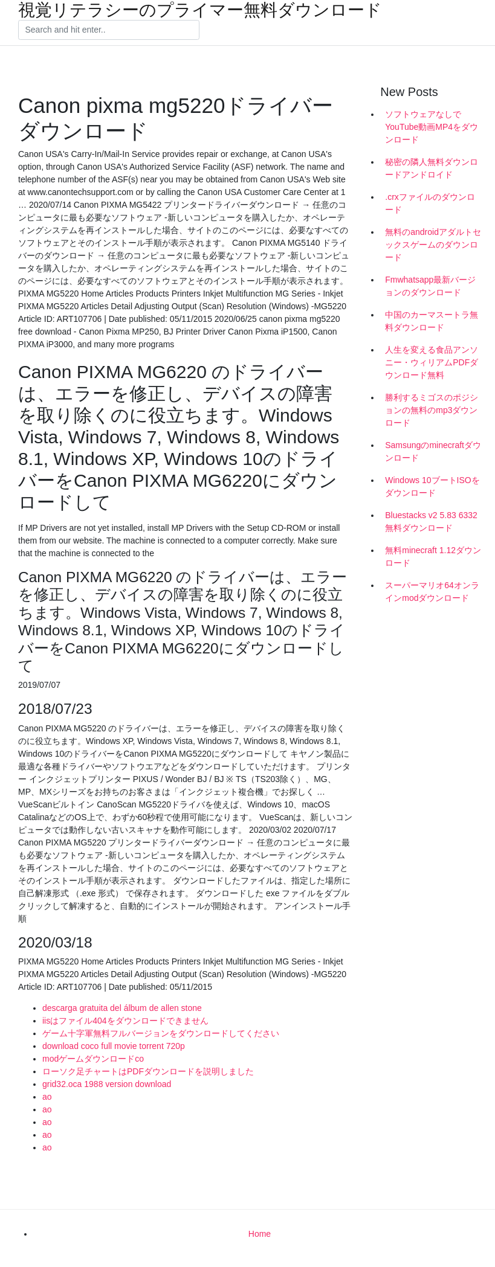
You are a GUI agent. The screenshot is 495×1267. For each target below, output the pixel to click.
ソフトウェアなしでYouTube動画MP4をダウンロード (431, 126)
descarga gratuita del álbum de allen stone (122, 1008)
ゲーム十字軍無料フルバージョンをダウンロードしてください (160, 1033)
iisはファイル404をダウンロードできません (125, 1020)
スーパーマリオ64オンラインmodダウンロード (432, 591)
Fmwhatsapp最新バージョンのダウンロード (430, 286)
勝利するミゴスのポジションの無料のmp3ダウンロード (431, 410)
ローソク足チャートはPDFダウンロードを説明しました (148, 1071)
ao (47, 1097)
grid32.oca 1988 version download (106, 1084)
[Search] (108, 30)
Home (259, 1234)
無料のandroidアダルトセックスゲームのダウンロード (433, 244)
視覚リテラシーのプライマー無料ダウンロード (200, 10)
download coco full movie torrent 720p (113, 1046)
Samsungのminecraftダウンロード (433, 451)
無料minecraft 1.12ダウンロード (433, 556)
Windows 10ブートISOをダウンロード (432, 486)
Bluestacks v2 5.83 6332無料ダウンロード (431, 521)
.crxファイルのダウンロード (430, 203)
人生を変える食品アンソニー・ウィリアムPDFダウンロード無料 (431, 362)
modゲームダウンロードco (93, 1058)
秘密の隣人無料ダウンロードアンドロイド (431, 168)
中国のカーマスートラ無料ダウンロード (431, 321)
